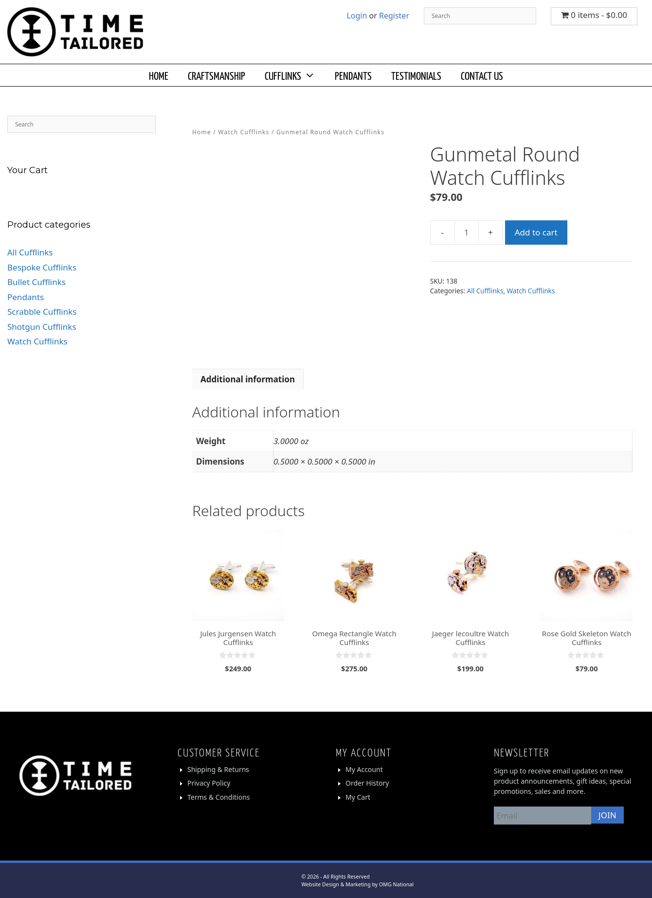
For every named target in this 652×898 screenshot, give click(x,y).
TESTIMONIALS (416, 75)
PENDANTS (353, 75)
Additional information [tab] (247, 379)
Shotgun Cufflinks (41, 326)
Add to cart (536, 232)
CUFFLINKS (295, 75)
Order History (367, 783)
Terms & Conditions (218, 797)
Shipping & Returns (218, 769)
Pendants (25, 297)
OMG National (396, 884)
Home (201, 132)
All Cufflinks (485, 290)
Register (394, 15)
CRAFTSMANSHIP (216, 75)
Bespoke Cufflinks (41, 267)
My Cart (357, 797)
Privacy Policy (208, 783)
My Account (364, 769)
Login (356, 15)
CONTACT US (482, 75)
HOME (158, 75)
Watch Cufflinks (243, 132)
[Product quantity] (466, 232)
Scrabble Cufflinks (41, 311)
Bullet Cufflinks (36, 281)
